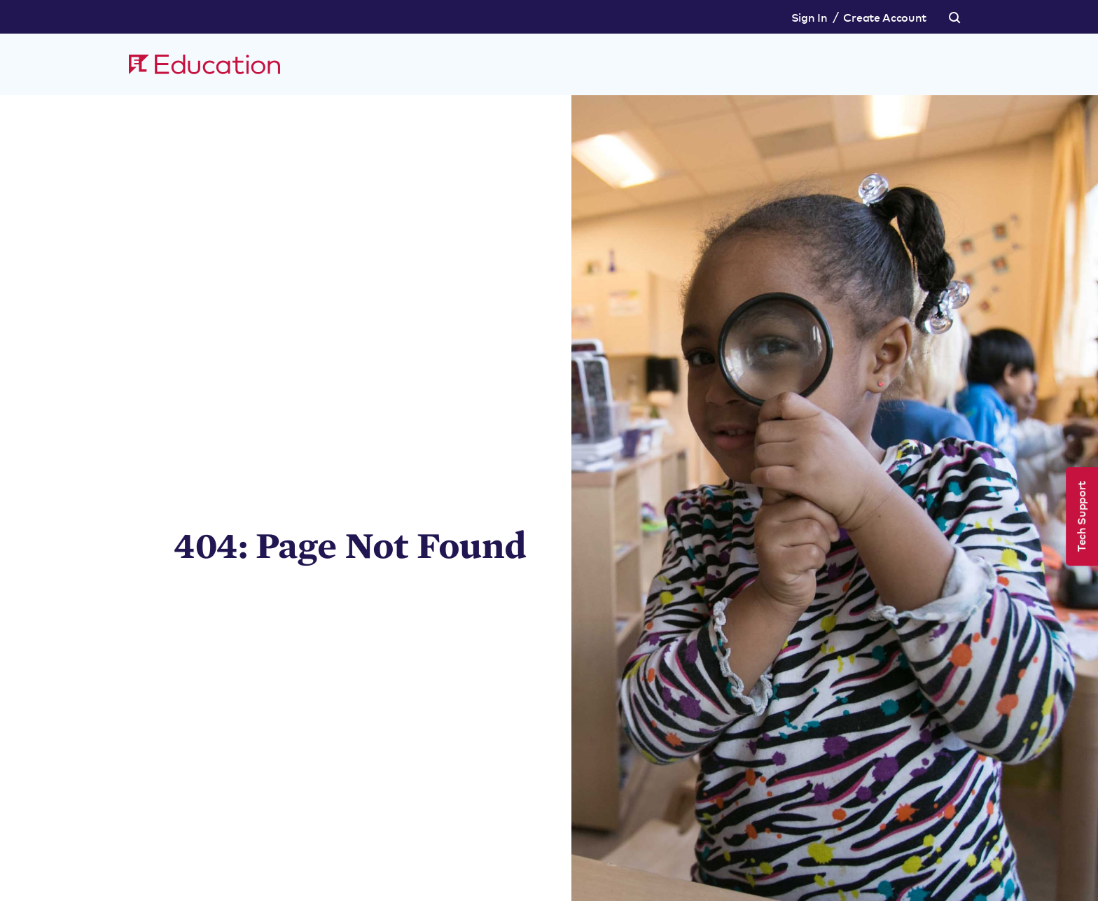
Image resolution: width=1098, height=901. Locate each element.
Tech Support (1080, 516)
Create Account (884, 17)
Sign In (809, 17)
